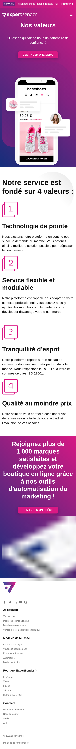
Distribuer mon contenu (14, 625)
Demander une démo (38, 54)
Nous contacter (10, 714)
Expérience (8, 677)
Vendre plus (9, 616)
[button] (71, 14)
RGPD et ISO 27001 (12, 695)
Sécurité (7, 690)
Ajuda (6, 718)
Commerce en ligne (12, 644)
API (5, 723)
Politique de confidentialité (16, 743)
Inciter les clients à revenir (16, 621)
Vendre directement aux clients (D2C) (21, 630)
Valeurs (7, 681)
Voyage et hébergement (15, 649)
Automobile (9, 658)
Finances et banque (13, 653)
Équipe (6, 686)
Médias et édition (11, 662)
